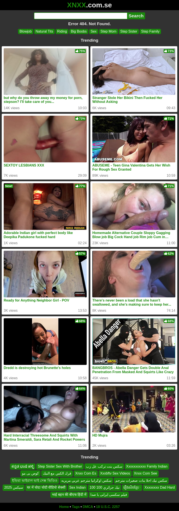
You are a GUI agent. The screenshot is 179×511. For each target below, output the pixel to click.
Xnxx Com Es (85, 473)
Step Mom (108, 31)
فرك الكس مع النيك (57, 473)
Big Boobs (79, 31)
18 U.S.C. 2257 (108, 507)
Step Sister (128, 31)
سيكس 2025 (13, 488)
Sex (94, 31)
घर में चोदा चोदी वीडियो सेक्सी (46, 488)
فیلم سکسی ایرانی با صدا (108, 494)
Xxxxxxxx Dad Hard (159, 488)
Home (64, 507)
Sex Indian (77, 488)
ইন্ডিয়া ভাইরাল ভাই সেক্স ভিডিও (34, 480)
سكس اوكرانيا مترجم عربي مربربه (86, 480)
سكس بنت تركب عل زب (104, 466)
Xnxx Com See (145, 473)
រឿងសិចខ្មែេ (132, 488)
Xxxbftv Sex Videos (115, 473)
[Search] (80, 15)
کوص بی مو (30, 473)
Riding (62, 31)
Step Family (150, 31)
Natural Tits (44, 31)
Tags (76, 507)
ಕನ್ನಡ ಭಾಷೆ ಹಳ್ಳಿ (23, 466)
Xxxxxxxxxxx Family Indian (146, 466)
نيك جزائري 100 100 (104, 488)
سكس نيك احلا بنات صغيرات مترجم (141, 480)
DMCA (88, 507)
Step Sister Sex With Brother (60, 466)
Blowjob (26, 31)
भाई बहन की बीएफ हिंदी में (69, 494)
